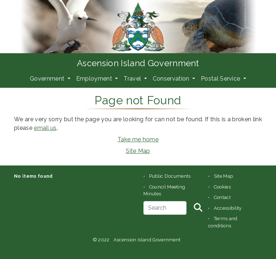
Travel (133, 78)
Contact (222, 197)
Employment (95, 78)
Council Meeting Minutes (164, 190)
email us (45, 127)
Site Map (138, 150)
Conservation (172, 78)
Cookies (222, 187)
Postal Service (221, 78)
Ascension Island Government (138, 63)
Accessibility (228, 208)
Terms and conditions (223, 222)
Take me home (138, 139)
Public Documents (170, 176)
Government (48, 78)
